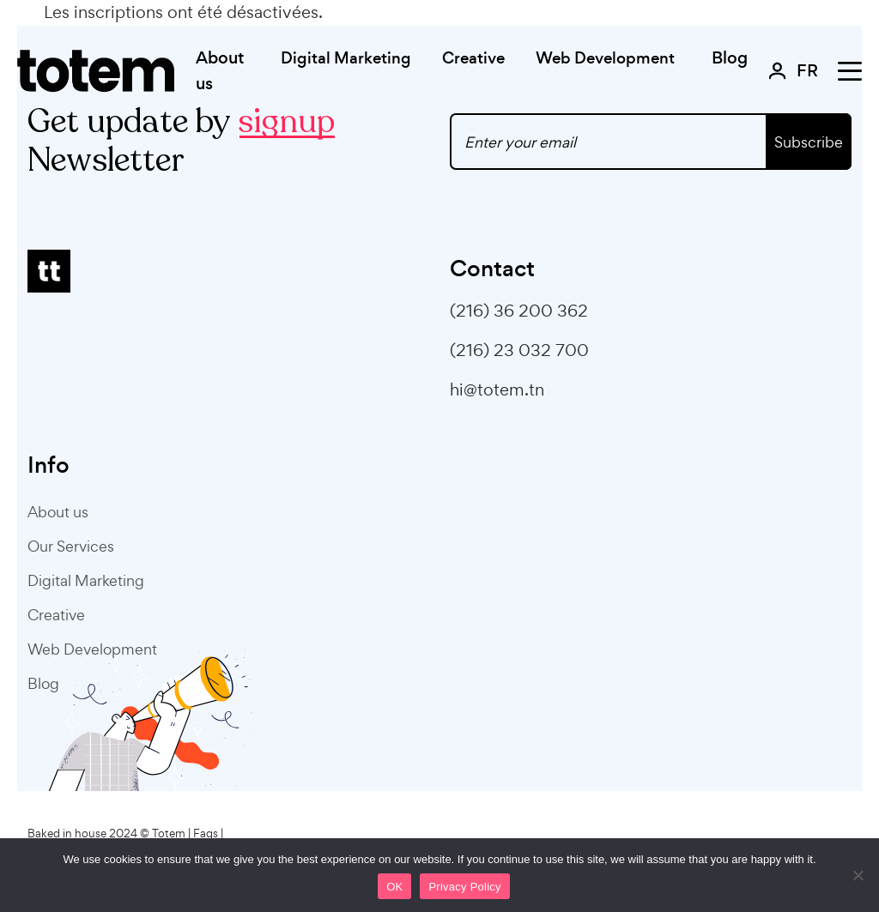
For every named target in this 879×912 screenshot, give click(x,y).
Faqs (205, 833)
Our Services (70, 546)
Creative (56, 615)
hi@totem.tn (497, 389)
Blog (730, 57)
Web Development (92, 649)
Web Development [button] (605, 58)
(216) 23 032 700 (519, 350)
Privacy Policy (464, 886)
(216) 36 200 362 (519, 310)
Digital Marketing (85, 580)
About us (220, 70)
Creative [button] (473, 58)
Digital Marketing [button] (346, 58)
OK (394, 886)
